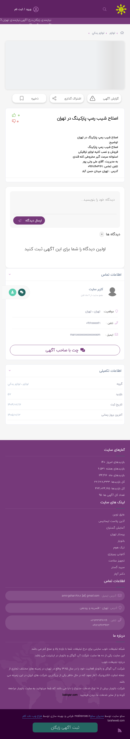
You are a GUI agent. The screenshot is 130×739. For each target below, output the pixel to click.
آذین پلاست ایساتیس (111, 521)
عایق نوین (119, 514)
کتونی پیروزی (116, 554)
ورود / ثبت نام (22, 9)
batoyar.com (70, 694)
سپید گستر (118, 567)
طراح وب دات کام (32, 716)
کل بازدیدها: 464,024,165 (110, 488)
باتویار (121, 540)
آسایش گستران (115, 527)
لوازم (112, 33)
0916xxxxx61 (93, 323)
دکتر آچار (119, 573)
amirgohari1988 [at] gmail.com (80, 595)
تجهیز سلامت (116, 560)
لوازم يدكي (98, 33)
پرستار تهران (117, 534)
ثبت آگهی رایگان (65, 727)
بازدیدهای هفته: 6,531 (111, 468)
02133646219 (99, 620)
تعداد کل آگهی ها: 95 (112, 495)
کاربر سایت (96, 289)
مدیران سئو (97, 716)
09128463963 (101, 625)
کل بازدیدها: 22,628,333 (109, 481)
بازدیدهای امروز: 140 (113, 462)
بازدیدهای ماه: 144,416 (112, 475)
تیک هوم (119, 547)
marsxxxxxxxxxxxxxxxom (85, 334)
